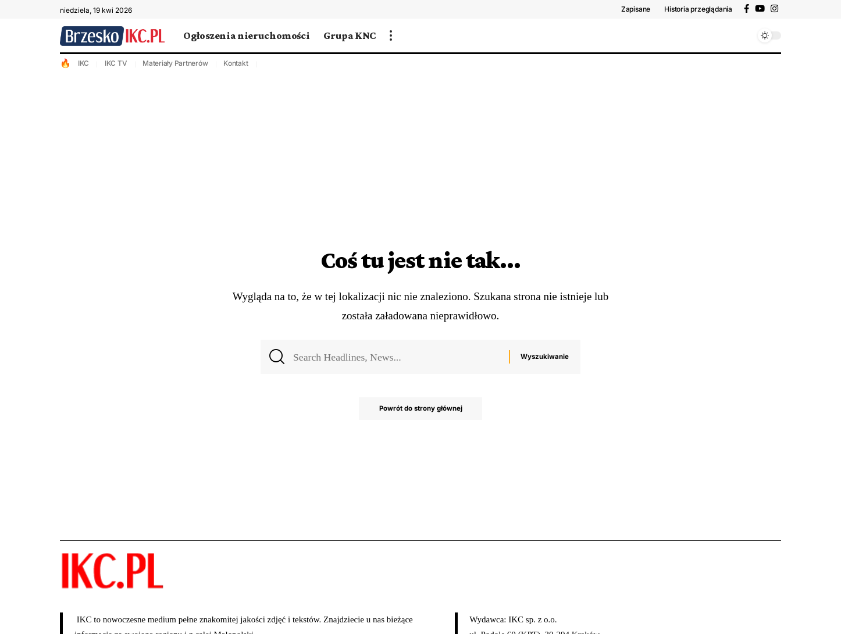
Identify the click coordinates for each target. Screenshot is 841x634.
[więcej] (391, 35)
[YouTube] (760, 8)
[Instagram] (774, 8)
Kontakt (235, 63)
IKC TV (116, 63)
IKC (83, 63)
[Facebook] (746, 8)
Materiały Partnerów (175, 63)
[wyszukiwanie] (743, 35)
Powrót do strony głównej (421, 412)
